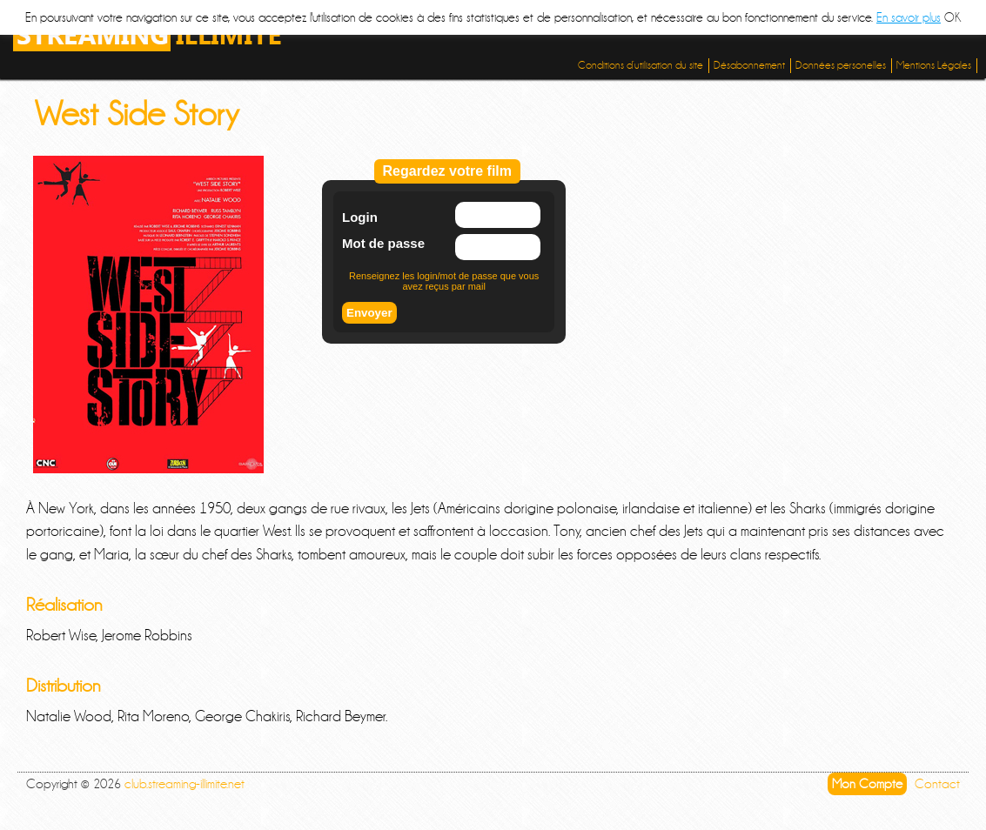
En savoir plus (908, 17)
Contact (937, 784)
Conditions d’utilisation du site (640, 65)
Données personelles (840, 65)
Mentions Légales (933, 65)
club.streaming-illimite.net (184, 784)
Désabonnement (749, 65)
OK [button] (952, 17)
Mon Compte (867, 784)
